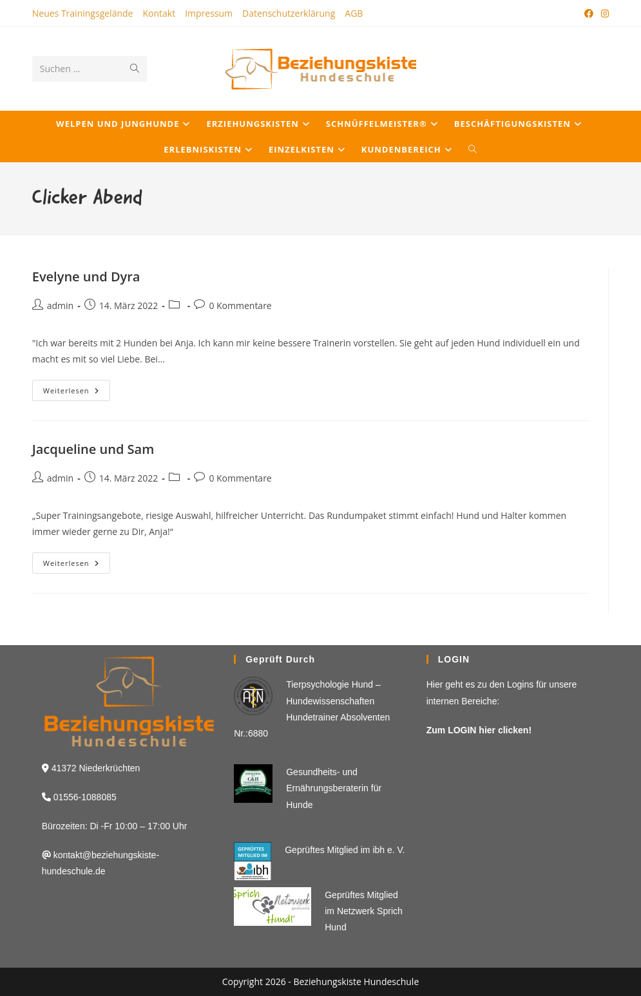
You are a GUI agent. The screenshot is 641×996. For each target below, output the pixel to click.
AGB (354, 13)
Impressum (209, 13)
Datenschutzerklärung (288, 13)
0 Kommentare (240, 305)
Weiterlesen (76, 392)
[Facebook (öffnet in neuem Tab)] (588, 13)
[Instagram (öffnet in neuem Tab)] (603, 13)
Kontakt (158, 13)
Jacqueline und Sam (93, 449)
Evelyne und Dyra (86, 276)
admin (60, 305)
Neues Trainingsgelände (82, 13)
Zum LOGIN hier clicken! (478, 730)
